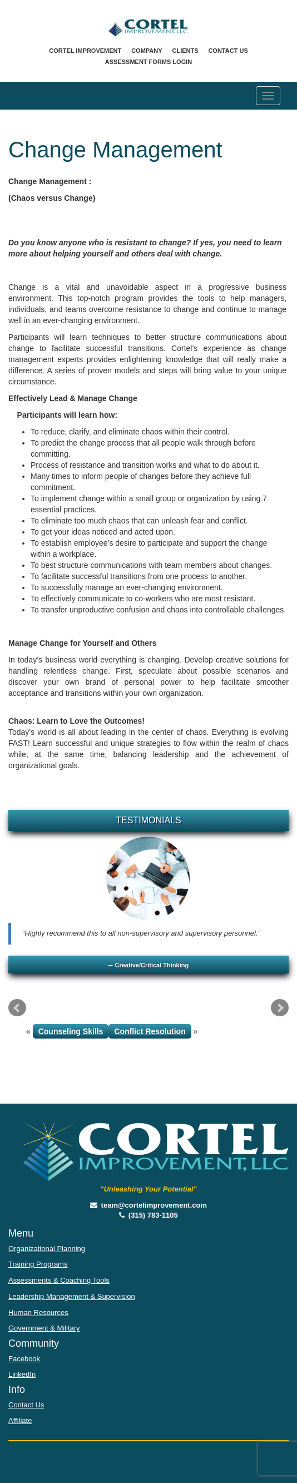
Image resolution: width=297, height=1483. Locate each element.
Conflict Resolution (149, 1031)
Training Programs (37, 1264)
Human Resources (38, 1312)
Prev (17, 1008)
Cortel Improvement (85, 50)
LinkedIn (22, 1374)
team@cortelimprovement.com (148, 1205)
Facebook (24, 1359)
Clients (185, 50)
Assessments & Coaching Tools (59, 1280)
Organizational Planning (46, 1248)
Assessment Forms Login (148, 61)
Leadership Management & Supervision (71, 1296)
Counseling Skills (70, 1031)
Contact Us (228, 50)
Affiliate (20, 1420)
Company (146, 50)
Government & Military (44, 1328)
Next (280, 1008)
